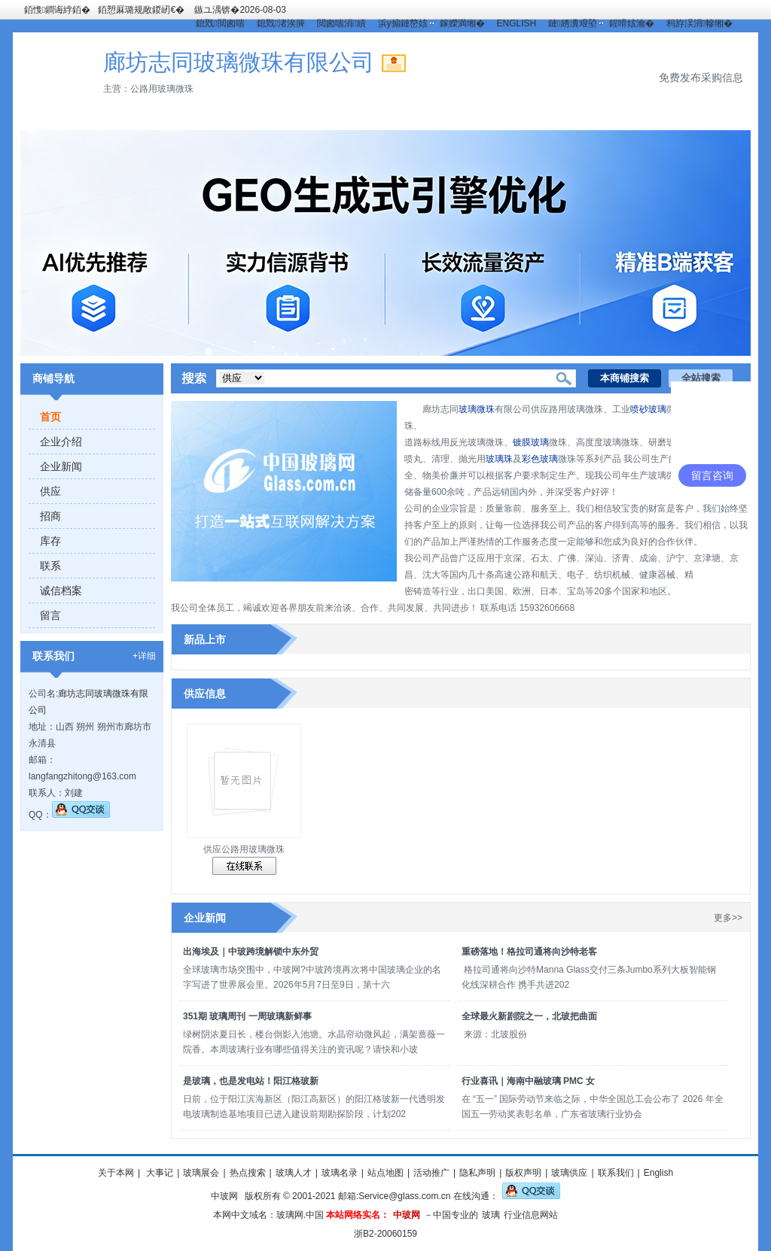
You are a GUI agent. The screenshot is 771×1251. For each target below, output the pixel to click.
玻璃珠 (499, 459)
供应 (50, 491)
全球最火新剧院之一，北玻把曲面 (529, 1016)
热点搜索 (248, 1172)
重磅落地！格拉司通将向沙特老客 (529, 951)
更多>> (728, 917)
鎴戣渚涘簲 (281, 23)
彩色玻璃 (540, 459)
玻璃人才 (294, 1172)
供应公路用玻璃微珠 (244, 849)
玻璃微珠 (477, 409)
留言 (50, 615)
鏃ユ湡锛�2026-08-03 (239, 10)
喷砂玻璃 (648, 409)
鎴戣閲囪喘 (220, 23)
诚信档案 (61, 591)
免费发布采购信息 (701, 77)
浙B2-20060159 (385, 1233)
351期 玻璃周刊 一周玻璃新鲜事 (247, 1016)
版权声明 (523, 1172)
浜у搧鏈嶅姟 (403, 23)
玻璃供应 (569, 1172)
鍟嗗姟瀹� (631, 23)
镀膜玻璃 (531, 442)
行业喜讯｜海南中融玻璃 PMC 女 (528, 1081)
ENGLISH (517, 23)
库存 (50, 541)
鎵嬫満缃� (462, 23)
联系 (50, 566)
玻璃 (491, 1215)
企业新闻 (61, 466)
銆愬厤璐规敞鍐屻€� (141, 10)
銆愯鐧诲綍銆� (57, 10)
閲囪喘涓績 (341, 23)
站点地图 (385, 1172)
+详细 (144, 656)
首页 (50, 417)
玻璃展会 (201, 1172)
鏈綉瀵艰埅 (572, 23)
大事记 (158, 1172)
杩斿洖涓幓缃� (699, 23)
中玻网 (224, 1196)
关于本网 (116, 1172)
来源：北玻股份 (496, 1034)
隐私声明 (477, 1172)
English (658, 1172)
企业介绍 (61, 442)
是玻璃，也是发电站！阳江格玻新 (250, 1081)
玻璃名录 (340, 1172)
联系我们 (616, 1172)
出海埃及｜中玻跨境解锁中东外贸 (250, 951)
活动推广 (431, 1172)
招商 (50, 516)
